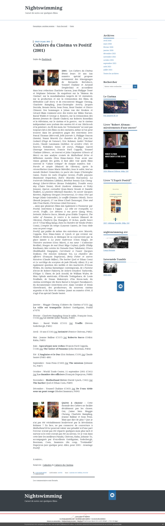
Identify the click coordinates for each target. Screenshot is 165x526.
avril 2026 (107, 41)
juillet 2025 (107, 70)
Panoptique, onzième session (43, 26)
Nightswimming (43, 8)
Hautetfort (87, 516)
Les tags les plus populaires (98, 518)
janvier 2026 (108, 50)
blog (116, 521)
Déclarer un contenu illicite (54, 521)
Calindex (47, 464)
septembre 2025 (109, 63)
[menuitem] (44, 26)
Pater (72, 26)
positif (85, 473)
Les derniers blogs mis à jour (67, 518)
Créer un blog (78, 516)
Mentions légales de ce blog (69, 521)
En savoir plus (117, 524)
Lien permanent (40, 473)
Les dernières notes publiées (83, 518)
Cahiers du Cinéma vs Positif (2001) (62, 47)
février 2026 (108, 47)
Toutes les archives (111, 73)
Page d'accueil (62, 26)
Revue (60, 473)
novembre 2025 (109, 57)
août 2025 (107, 67)
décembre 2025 (109, 53)
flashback (46, 59)
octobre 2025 (108, 60)
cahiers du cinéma (75, 473)
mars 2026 (107, 44)
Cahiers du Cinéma (63, 464)
